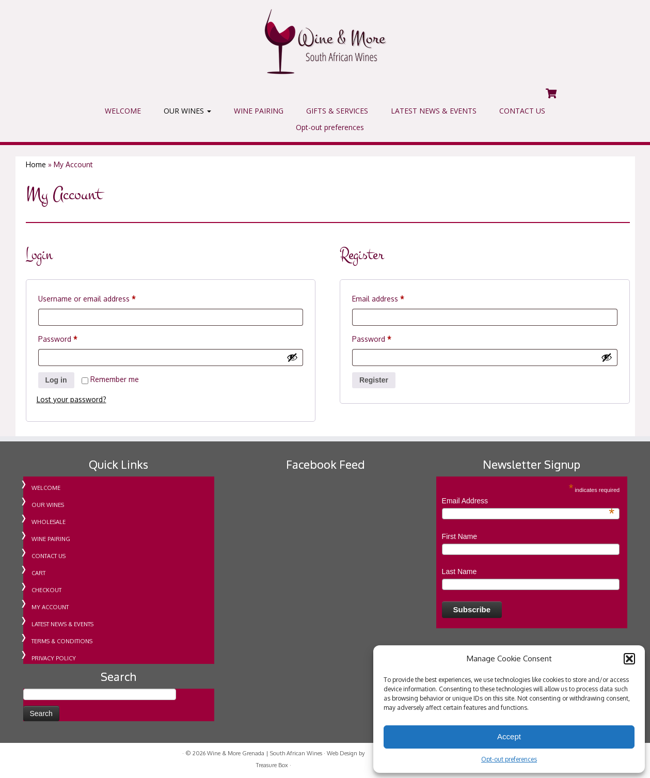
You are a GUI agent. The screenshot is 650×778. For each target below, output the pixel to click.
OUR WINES (187, 111)
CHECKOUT (46, 590)
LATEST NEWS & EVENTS (434, 111)
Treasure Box (272, 765)
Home (36, 164)
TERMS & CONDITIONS (61, 641)
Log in (56, 380)
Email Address (528, 501)
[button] (629, 659)
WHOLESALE (48, 522)
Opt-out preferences (509, 759)
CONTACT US (522, 111)
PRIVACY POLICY (53, 658)
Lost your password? (71, 399)
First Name (459, 536)
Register (373, 380)
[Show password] (292, 357)
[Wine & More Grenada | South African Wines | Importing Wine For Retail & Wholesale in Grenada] (325, 41)
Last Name (459, 571)
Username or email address (101, 297)
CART (38, 573)
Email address (392, 297)
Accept (509, 736)
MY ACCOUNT (50, 607)
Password (72, 337)
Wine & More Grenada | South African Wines (264, 753)
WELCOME (123, 111)
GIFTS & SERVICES (337, 111)
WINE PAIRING (258, 111)
